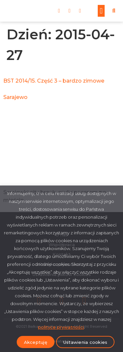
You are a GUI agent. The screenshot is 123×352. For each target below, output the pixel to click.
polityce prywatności (61, 327)
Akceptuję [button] (35, 342)
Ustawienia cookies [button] (85, 342)
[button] (101, 11)
